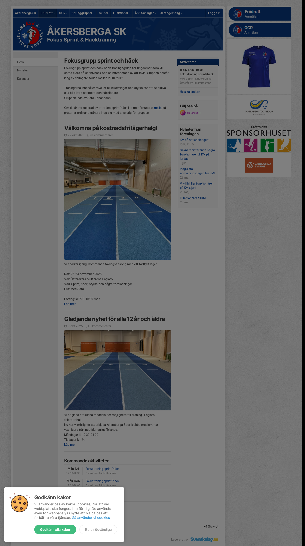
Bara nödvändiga (98, 529)
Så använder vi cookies (91, 517)
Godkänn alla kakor (55, 529)
